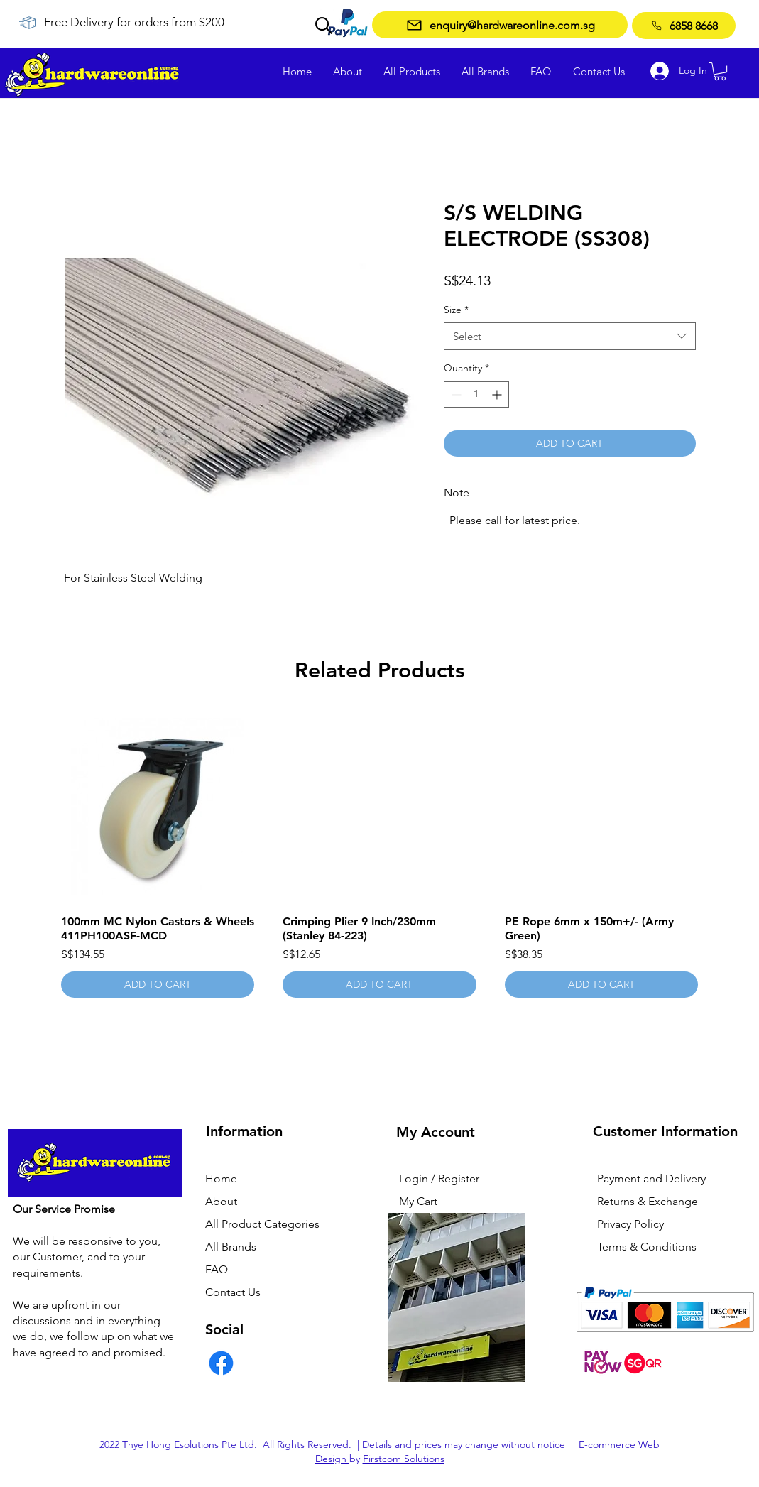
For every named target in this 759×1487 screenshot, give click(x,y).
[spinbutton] (476, 394)
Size (456, 309)
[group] (380, 854)
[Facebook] (221, 1363)
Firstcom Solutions (403, 1458)
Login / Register (439, 1178)
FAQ (216, 1269)
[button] (720, 71)
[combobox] (570, 336)
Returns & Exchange (647, 1201)
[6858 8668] (684, 25)
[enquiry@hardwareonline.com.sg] (500, 24)
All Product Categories (262, 1224)
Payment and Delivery (651, 1178)
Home (221, 1178)
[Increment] (498, 394)
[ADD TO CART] (158, 984)
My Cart (418, 1201)
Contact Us (233, 1292)
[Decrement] (455, 394)
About (221, 1201)
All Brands (230, 1246)
